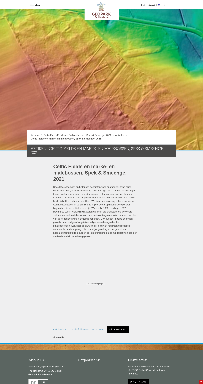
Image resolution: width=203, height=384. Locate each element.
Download (119, 308)
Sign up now (138, 361)
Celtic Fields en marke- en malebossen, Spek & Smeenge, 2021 (77, 114)
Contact (151, 5)
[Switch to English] (159, 5)
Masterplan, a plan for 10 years (44, 345)
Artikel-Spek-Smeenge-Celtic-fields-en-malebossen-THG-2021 (79, 308)
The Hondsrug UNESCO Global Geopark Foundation (45, 352)
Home (35, 114)
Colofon (86, 381)
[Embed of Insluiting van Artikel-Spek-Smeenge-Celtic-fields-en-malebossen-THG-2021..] (95, 263)
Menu (35, 5)
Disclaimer (76, 381)
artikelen (119, 114)
